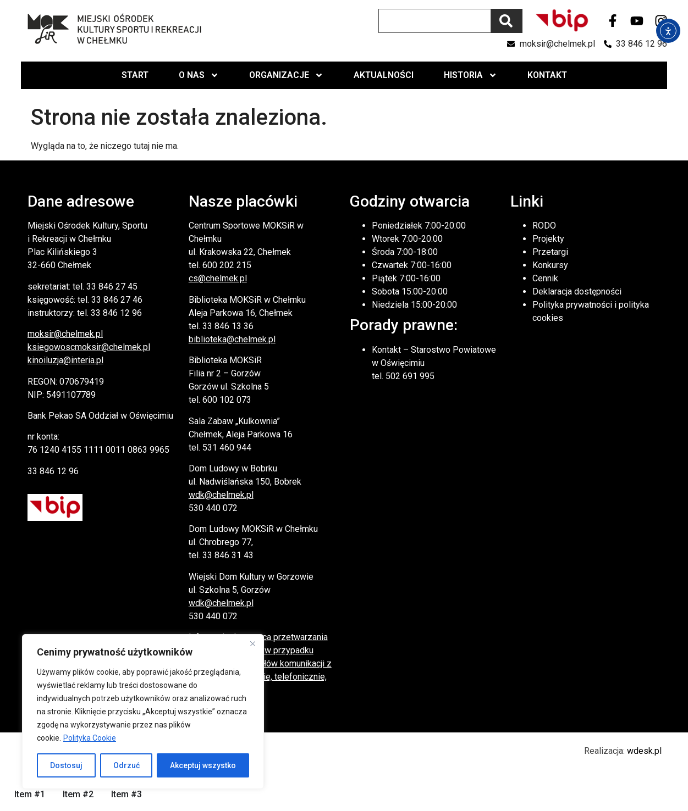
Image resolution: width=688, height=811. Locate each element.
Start (135, 75)
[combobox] (434, 21)
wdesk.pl (644, 751)
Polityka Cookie (89, 738)
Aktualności (384, 75)
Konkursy (550, 265)
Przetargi (550, 252)
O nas (199, 75)
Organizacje (286, 75)
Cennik (545, 278)
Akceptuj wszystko (203, 765)
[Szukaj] (506, 21)
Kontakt (547, 75)
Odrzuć (126, 765)
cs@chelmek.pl (218, 278)
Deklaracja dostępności (576, 291)
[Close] (252, 643)
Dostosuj (66, 765)
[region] (143, 711)
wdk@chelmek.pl (221, 495)
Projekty (548, 239)
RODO (544, 225)
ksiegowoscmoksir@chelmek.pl (88, 347)
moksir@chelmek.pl (65, 334)
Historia (470, 75)
